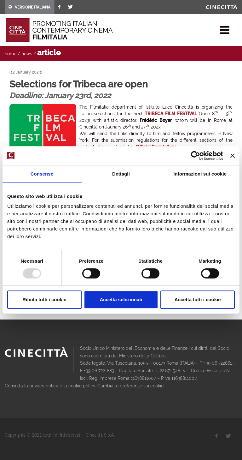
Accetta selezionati (121, 299)
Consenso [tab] (42, 173)
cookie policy (81, 385)
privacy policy (43, 385)
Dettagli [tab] (121, 173)
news (26, 53)
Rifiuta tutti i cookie (44, 299)
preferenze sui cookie (142, 385)
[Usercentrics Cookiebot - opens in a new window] (195, 155)
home (10, 53)
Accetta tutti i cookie (198, 299)
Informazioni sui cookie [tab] (200, 173)
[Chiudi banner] (232, 155)
